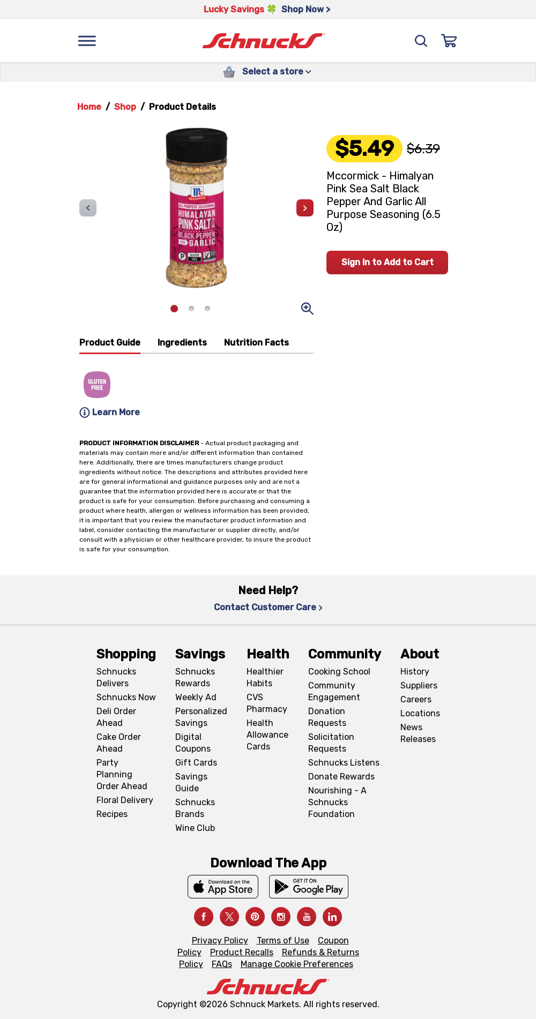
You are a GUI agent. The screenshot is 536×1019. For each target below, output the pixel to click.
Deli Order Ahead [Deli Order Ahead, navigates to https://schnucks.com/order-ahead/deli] (116, 717)
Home (89, 107)
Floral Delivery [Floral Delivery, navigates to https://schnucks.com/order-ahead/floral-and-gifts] (124, 800)
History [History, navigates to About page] (414, 671)
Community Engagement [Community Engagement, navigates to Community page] (334, 691)
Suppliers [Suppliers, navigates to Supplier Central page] (418, 685)
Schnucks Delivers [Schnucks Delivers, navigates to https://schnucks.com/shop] (116, 677)
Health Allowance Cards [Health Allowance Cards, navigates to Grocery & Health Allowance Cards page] (267, 735)
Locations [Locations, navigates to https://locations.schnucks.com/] (420, 713)
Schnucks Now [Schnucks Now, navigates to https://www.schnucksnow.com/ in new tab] (126, 697)
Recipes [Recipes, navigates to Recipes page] (112, 814)
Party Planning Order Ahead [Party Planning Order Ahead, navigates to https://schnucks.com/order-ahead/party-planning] (121, 774)
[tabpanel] (196, 387)
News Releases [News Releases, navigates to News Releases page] (418, 733)
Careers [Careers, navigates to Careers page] (415, 699)
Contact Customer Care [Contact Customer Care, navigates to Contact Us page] (268, 607)
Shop (125, 107)
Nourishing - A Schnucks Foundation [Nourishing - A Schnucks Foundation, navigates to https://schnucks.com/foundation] (337, 802)
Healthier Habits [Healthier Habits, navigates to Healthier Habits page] (265, 677)
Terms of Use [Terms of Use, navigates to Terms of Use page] (283, 940)
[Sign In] (449, 41)
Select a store (276, 71)
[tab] (109, 345)
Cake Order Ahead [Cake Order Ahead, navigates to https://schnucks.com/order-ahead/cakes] (118, 743)
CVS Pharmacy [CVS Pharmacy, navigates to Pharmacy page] (267, 703)
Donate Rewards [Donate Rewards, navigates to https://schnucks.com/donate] (341, 776)
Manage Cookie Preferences (297, 964)
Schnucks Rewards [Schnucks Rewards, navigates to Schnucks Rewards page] (195, 677)
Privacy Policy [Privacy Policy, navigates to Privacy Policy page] (220, 940)
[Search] (421, 41)
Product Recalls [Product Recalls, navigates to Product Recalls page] (241, 952)
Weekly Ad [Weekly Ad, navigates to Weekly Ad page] (196, 697)
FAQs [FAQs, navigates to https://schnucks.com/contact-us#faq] (222, 964)
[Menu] (87, 41)
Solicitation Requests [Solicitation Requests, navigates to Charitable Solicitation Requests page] (331, 743)
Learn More (109, 412)
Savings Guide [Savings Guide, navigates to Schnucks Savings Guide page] (191, 782)
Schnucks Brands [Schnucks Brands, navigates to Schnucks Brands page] (195, 808)
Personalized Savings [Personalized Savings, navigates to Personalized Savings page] (201, 717)
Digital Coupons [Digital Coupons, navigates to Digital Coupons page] (193, 743)
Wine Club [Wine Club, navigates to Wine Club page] (195, 828)
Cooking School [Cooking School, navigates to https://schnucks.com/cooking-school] (339, 671)
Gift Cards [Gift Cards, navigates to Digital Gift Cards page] (196, 763)
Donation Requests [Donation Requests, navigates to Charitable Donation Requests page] (327, 717)
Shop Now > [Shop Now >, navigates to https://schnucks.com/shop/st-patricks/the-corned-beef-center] (305, 9)
